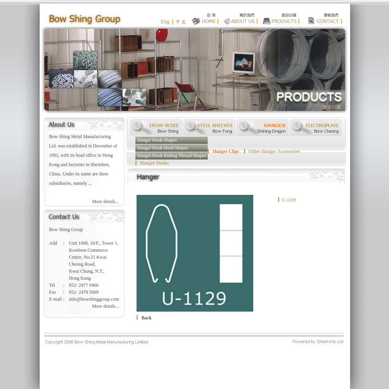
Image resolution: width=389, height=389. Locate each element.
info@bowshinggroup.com (94, 299)
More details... (105, 201)
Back (147, 318)
